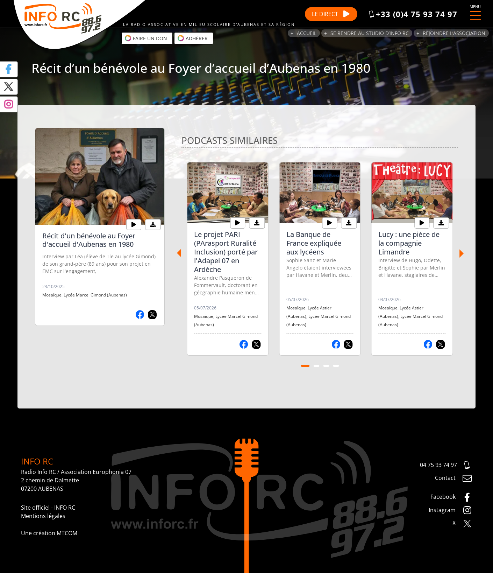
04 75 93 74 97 (446, 465)
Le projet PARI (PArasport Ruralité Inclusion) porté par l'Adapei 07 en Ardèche (226, 252)
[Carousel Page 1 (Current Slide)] (305, 366)
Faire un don (145, 38)
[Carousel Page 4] (336, 366)
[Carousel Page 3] (326, 366)
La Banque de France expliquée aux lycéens (313, 243)
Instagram (450, 510)
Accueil (306, 33)
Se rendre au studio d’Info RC (369, 33)
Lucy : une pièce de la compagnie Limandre (409, 243)
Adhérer (192, 38)
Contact (453, 478)
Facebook (451, 497)
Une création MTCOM (49, 533)
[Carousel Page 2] (316, 366)
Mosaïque (52, 295)
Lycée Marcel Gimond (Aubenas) (95, 295)
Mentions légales (43, 516)
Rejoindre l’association (454, 33)
